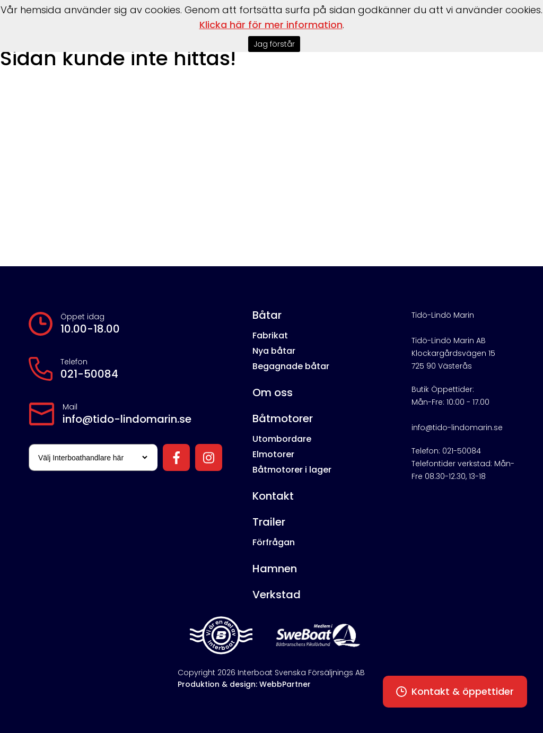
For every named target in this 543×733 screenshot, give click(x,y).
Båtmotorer (282, 418)
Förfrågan (273, 542)
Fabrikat (270, 335)
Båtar (267, 315)
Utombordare (281, 439)
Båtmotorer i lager (291, 470)
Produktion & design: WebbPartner (244, 684)
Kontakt (273, 496)
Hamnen (274, 568)
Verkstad (276, 594)
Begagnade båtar (290, 366)
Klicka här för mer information (271, 24)
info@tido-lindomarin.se (127, 419)
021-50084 (89, 374)
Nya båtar (273, 351)
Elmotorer (273, 454)
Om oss (272, 392)
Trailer (268, 522)
